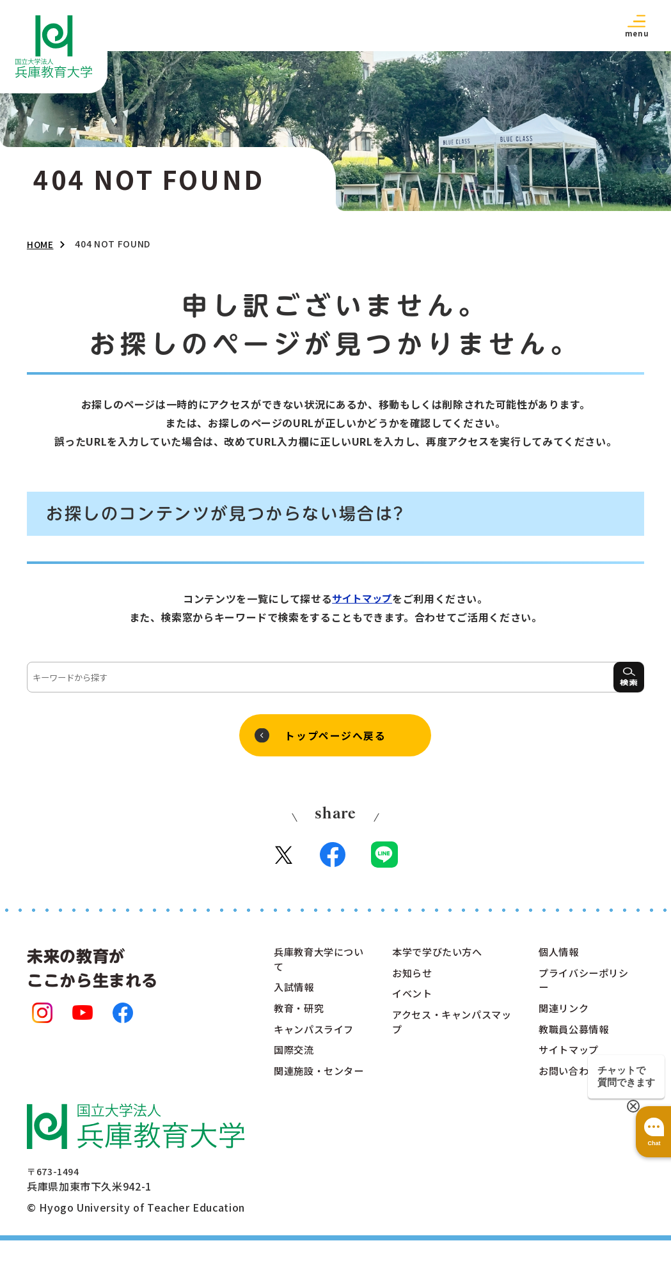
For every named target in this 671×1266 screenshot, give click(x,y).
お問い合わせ (571, 1080)
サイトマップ (362, 598)
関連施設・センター (316, 1087)
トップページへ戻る (335, 736)
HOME (40, 244)
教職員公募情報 (576, 1036)
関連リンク (565, 1014)
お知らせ (413, 977)
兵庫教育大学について (316, 963)
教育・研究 (300, 1014)
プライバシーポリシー (581, 985)
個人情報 (560, 956)
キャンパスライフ (316, 1036)
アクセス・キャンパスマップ (450, 1028)
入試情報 (295, 993)
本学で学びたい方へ (440, 956)
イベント (413, 999)
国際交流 (295, 1058)
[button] (636, 25)
